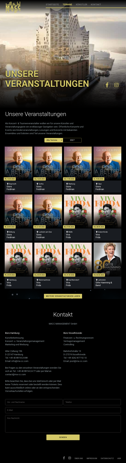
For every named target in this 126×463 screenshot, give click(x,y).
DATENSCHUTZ (107, 458)
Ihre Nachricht (13, 418)
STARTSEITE (52, 4)
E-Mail (10, 410)
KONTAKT (96, 4)
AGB (119, 458)
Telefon (68, 402)
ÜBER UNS (79, 458)
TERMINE (67, 4)
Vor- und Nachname (16, 402)
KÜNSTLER (81, 4)
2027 (72, 140)
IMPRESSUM (92, 458)
